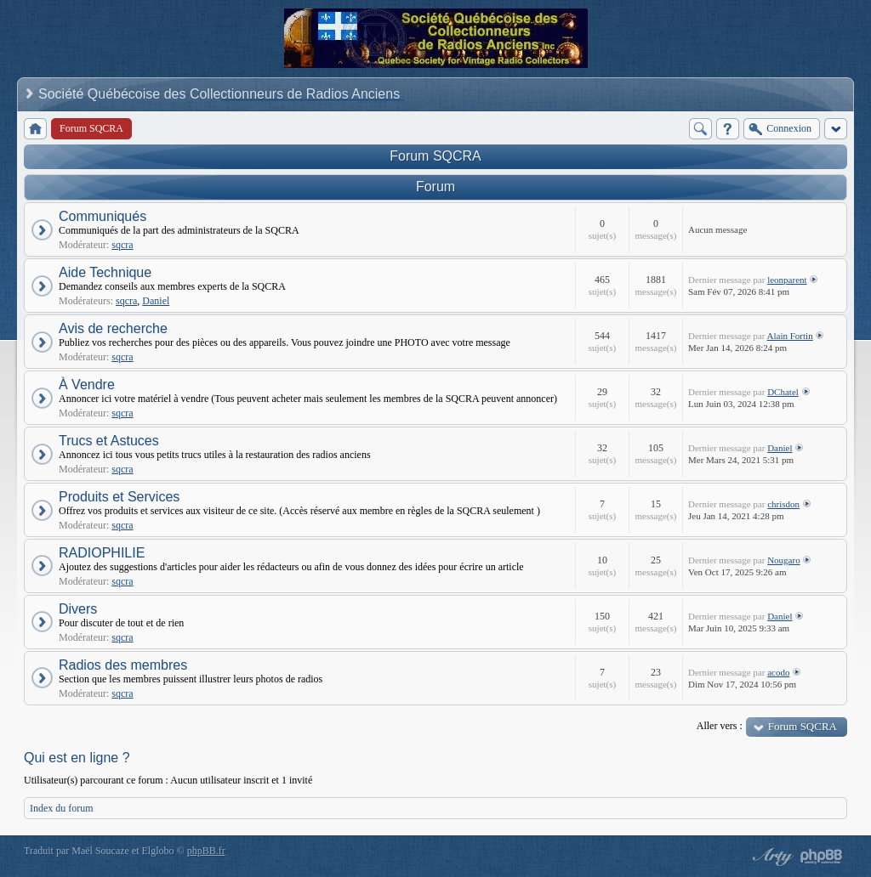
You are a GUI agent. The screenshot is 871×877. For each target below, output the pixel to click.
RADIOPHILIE (102, 553)
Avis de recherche (113, 328)
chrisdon (783, 504)
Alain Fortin (790, 336)
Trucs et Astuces (109, 440)
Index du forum (62, 808)
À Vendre (87, 384)
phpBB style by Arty (770, 857)
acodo (778, 672)
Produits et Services (119, 496)
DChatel (783, 392)
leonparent (786, 279)
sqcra (122, 245)
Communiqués (102, 216)
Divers (78, 609)
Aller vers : (720, 726)
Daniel (155, 301)
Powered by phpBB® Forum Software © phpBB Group (821, 857)
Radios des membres (123, 665)
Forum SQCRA (435, 156)
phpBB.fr (206, 851)
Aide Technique (105, 272)
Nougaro (783, 560)
